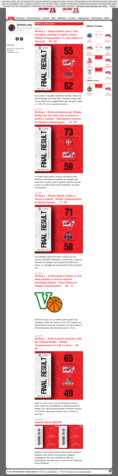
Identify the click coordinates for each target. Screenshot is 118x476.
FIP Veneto (10, 50)
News (54, 18)
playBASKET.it (52, 472)
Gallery (106, 18)
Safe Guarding (96, 18)
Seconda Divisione (33, 18)
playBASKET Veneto (13, 52)
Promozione (20, 18)
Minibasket (62, 18)
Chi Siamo (72, 18)
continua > (75, 104)
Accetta (112, 6)
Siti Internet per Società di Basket (78, 472)
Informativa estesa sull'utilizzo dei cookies (91, 6)
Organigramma (83, 18)
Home (11, 18)
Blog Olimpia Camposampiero (15, 49)
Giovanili (46, 18)
